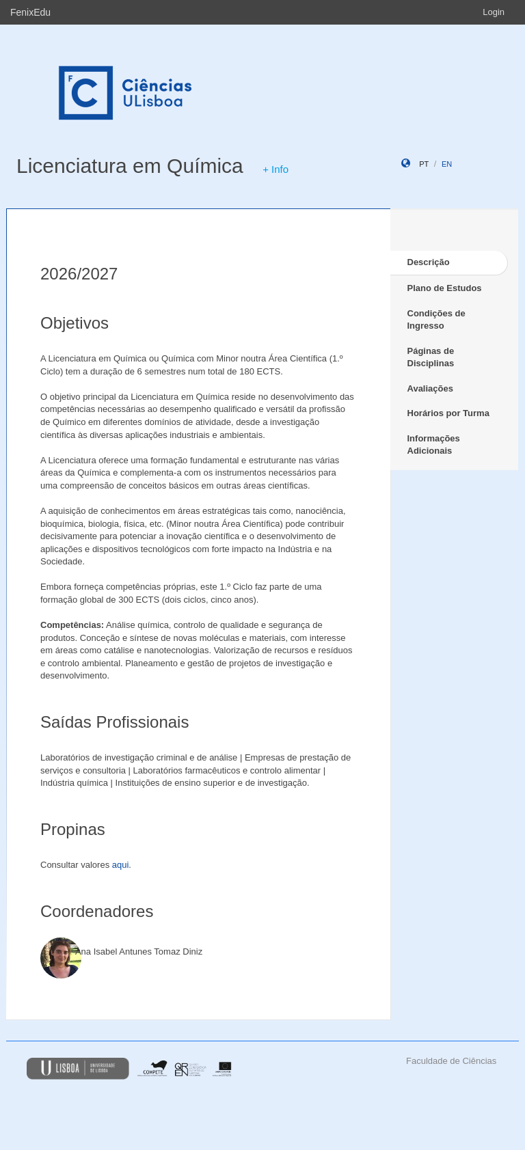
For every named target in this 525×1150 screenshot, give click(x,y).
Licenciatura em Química (129, 165)
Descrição (428, 262)
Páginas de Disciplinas (431, 357)
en (447, 164)
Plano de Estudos (444, 288)
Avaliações (430, 388)
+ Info (275, 169)
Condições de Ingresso (436, 319)
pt (424, 164)
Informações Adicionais (433, 444)
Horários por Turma (448, 413)
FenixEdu (30, 12)
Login (493, 12)
